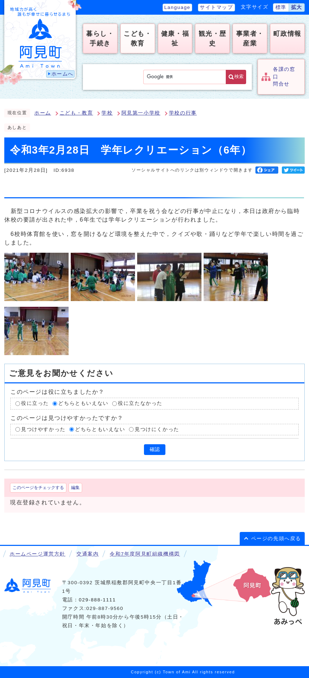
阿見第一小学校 (140, 113)
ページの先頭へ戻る (276, 538)
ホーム (42, 113)
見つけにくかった (157, 429)
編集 (75, 487)
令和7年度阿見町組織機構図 (145, 554)
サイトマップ (216, 7)
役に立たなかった (140, 403)
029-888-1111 (97, 599)
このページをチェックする (38, 487)
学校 (107, 113)
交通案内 (87, 554)
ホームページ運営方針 (37, 554)
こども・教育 (76, 113)
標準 (280, 7)
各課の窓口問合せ (284, 77)
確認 (155, 449)
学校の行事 (183, 113)
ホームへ (62, 74)
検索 (239, 76)
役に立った (35, 403)
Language (177, 7)
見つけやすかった (43, 429)
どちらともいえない (83, 403)
